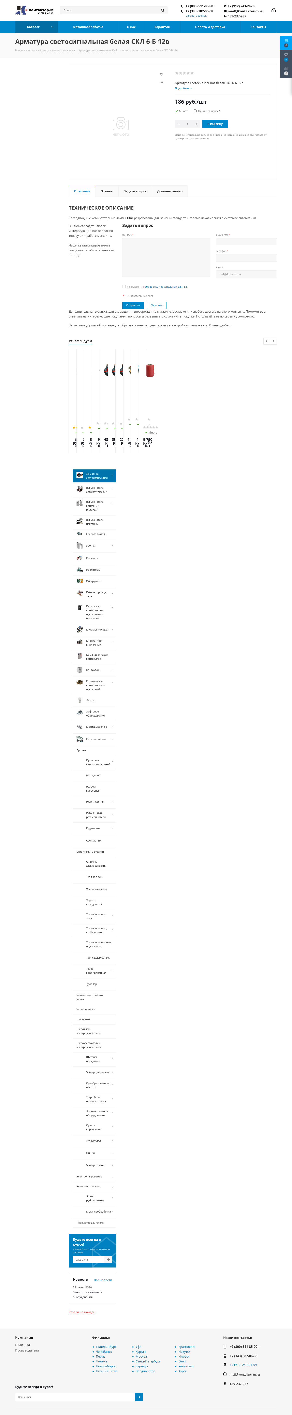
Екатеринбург (106, 1320)
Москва (141, 1330)
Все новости (103, 1253)
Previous (267, 341)
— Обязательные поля (138, 296)
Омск (182, 1335)
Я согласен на (157, 286)
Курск (182, 1345)
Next (273, 341)
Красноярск (186, 1320)
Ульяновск (186, 1340)
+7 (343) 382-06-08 (199, 11)
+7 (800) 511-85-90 (199, 6)
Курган (141, 1325)
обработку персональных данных (166, 286)
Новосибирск (106, 1340)
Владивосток (145, 1345)
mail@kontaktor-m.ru (245, 11)
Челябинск (104, 1325)
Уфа (138, 1320)
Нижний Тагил (107, 1345)
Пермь (101, 1330)
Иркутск (184, 1325)
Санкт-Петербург (148, 1335)
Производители (27, 1324)
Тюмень (101, 1335)
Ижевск (183, 1330)
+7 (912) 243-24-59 (241, 6)
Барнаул (142, 1340)
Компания (24, 1311)
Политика (22, 1318)
